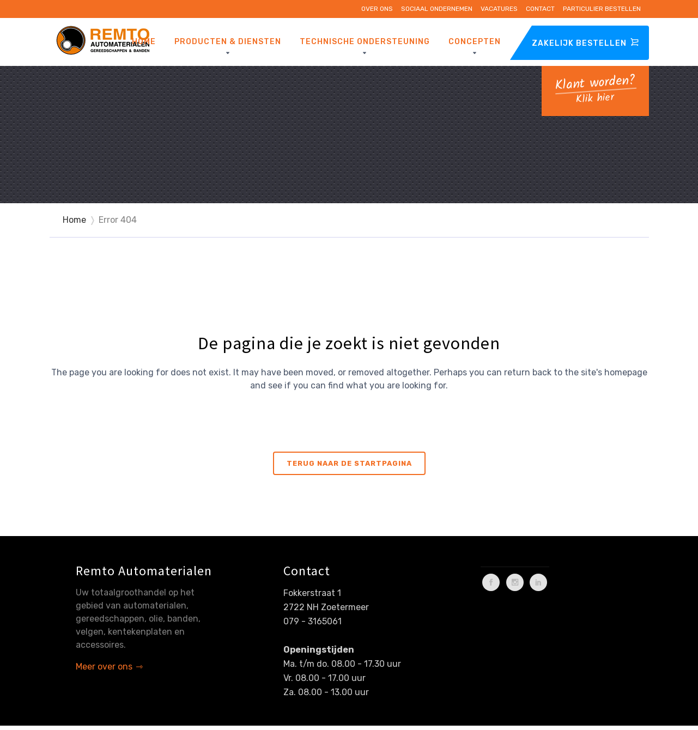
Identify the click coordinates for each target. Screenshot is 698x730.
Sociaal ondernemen (436, 9)
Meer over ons (104, 666)
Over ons (377, 9)
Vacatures (499, 9)
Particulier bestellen (602, 9)
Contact (540, 9)
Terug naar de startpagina (349, 463)
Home (74, 220)
